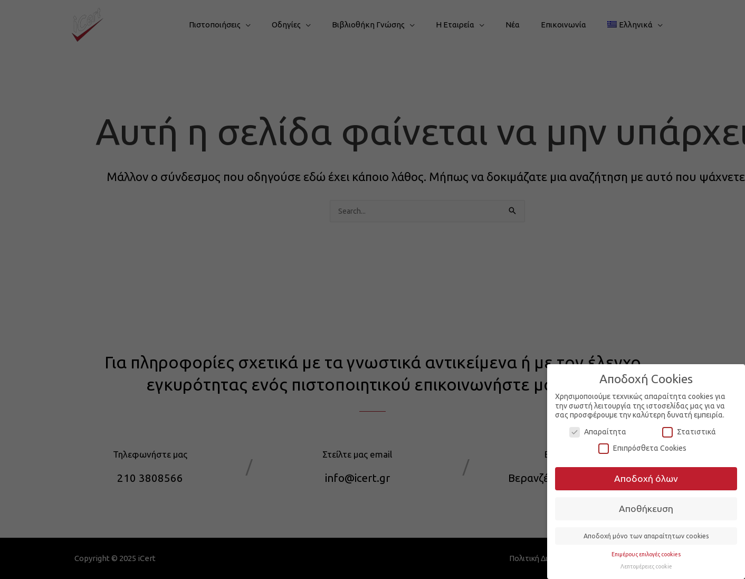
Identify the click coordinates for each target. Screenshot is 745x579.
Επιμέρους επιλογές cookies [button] (646, 554)
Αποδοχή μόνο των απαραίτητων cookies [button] (646, 536)
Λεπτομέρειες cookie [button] (646, 566)
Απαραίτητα (597, 432)
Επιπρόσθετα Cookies (642, 448)
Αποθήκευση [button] (646, 509)
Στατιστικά (689, 432)
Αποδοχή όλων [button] (646, 478)
